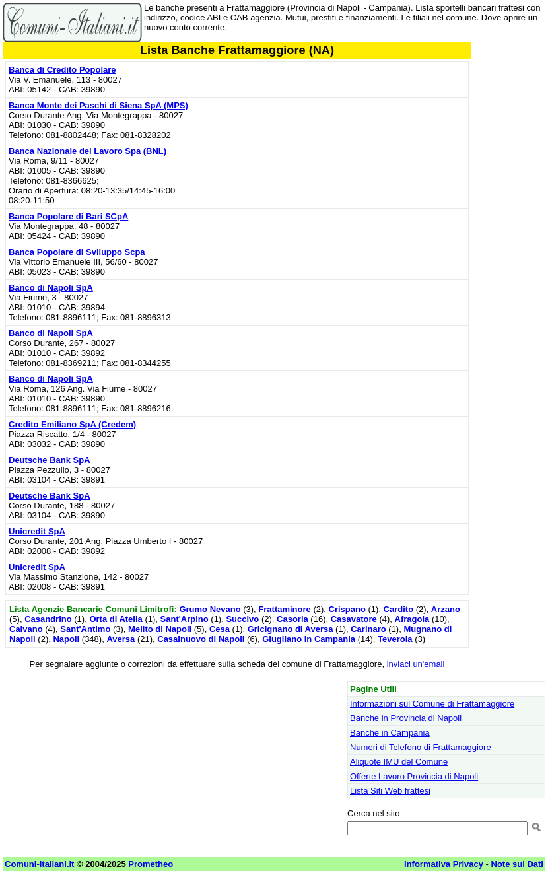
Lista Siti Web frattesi (390, 791)
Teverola (395, 639)
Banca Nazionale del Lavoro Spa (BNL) (87, 151)
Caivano (26, 629)
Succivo (242, 619)
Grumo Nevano (209, 609)
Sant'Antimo (85, 629)
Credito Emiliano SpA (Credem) (72, 424)
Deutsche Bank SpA (49, 460)
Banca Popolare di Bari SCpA (68, 216)
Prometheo (150, 864)
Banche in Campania (390, 733)
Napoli (66, 639)
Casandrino (48, 619)
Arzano (445, 609)
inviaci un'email (416, 664)
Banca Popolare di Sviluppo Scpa (77, 252)
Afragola (412, 619)
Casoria (292, 619)
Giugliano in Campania (308, 639)
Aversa (120, 639)
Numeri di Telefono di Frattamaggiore (420, 747)
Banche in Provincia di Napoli (406, 718)
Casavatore (354, 619)
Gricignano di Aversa (290, 629)
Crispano (347, 609)
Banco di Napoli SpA (51, 288)
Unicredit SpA (37, 531)
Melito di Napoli (159, 629)
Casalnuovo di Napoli (200, 639)
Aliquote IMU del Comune (399, 762)
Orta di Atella (115, 619)
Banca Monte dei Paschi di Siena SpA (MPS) (98, 105)
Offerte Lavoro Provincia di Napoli (414, 776)
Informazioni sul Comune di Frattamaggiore (432, 704)
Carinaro (368, 629)
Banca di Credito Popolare (62, 70)
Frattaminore (284, 609)
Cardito (399, 609)
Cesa (219, 629)
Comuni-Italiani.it (39, 864)
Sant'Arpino (184, 619)
